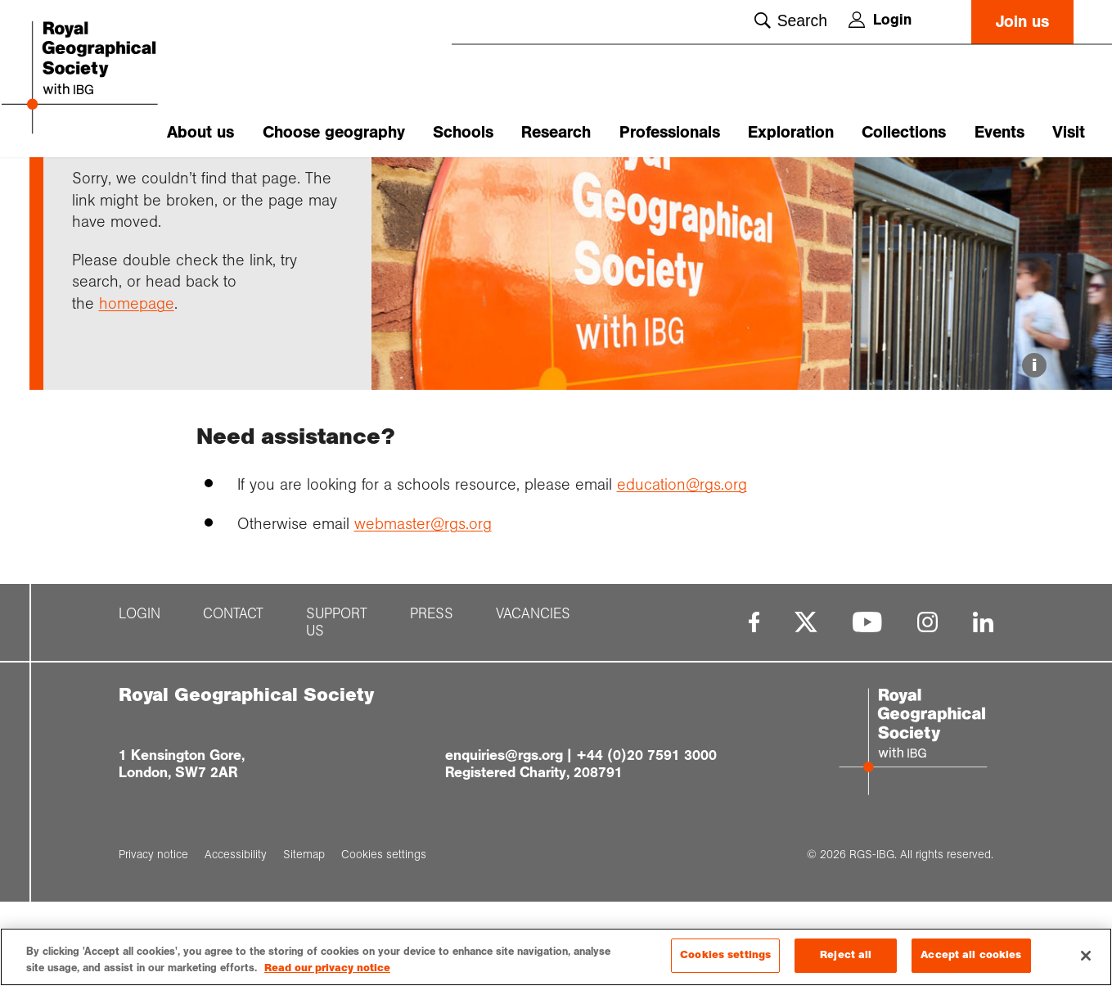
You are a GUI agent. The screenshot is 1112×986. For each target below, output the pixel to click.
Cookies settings (725, 954)
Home (87, 186)
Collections (904, 132)
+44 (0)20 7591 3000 (646, 850)
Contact (233, 708)
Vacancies (533, 708)
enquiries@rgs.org (504, 850)
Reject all (845, 954)
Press (431, 708)
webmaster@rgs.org (423, 618)
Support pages (156, 186)
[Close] (1086, 956)
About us (200, 132)
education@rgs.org (682, 580)
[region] (556, 957)
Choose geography (334, 132)
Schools (463, 132)
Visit (1068, 132)
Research (556, 132)
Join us (1022, 21)
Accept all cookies (971, 954)
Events (999, 132)
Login (880, 20)
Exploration (791, 132)
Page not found (250, 186)
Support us (336, 717)
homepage (136, 398)
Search (790, 20)
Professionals (669, 132)
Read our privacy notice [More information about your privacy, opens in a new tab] (327, 968)
